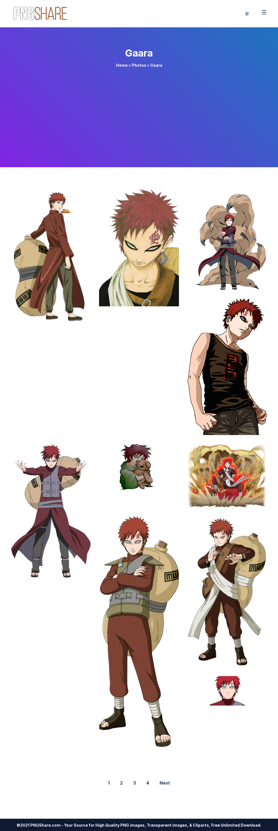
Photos (139, 65)
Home (122, 65)
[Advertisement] (139, 115)
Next (165, 783)
